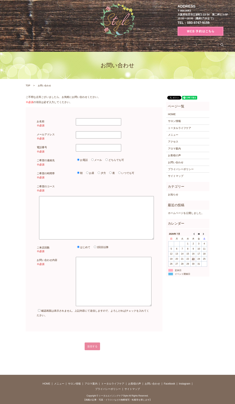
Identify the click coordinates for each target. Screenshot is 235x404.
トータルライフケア (109, 44)
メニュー (52, 44)
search (199, 44)
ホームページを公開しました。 (186, 213)
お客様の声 (132, 44)
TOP (28, 85)
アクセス (173, 141)
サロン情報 (68, 44)
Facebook (170, 44)
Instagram (187, 44)
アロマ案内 (86, 44)
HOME (38, 44)
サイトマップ (175, 175)
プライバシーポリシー (181, 169)
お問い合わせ (151, 44)
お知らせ (173, 194)
